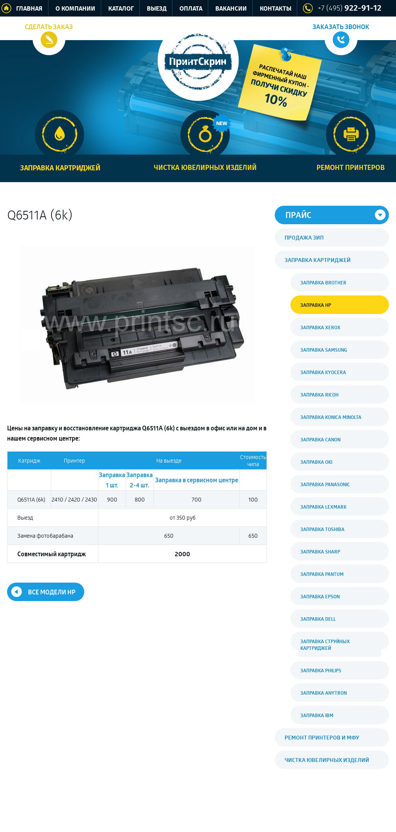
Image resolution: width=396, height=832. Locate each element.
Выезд (157, 9)
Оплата (190, 9)
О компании (75, 9)
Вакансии (231, 9)
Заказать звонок (341, 26)
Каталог (121, 9)
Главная (29, 9)
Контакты (275, 9)
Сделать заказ (49, 26)
